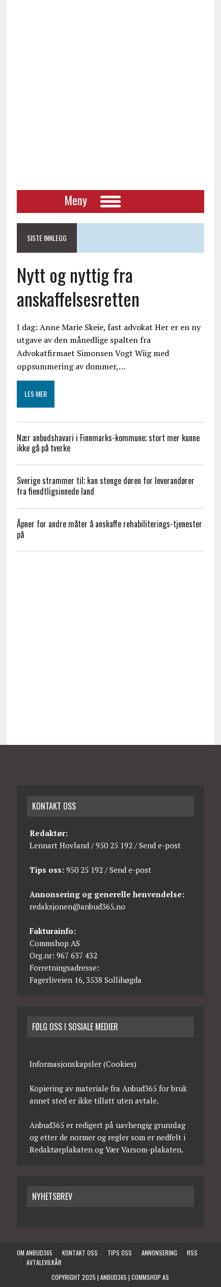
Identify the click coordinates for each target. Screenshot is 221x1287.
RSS (192, 1252)
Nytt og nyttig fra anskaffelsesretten (78, 286)
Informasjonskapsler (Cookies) (83, 1064)
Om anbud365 (34, 1252)
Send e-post (160, 845)
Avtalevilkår (44, 1262)
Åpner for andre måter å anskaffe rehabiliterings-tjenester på (109, 529)
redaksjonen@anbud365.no (77, 906)
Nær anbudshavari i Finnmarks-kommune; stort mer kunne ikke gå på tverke (108, 443)
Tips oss (119, 1252)
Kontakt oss (80, 1252)
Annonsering (159, 1252)
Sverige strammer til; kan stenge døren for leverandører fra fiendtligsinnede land (106, 485)
